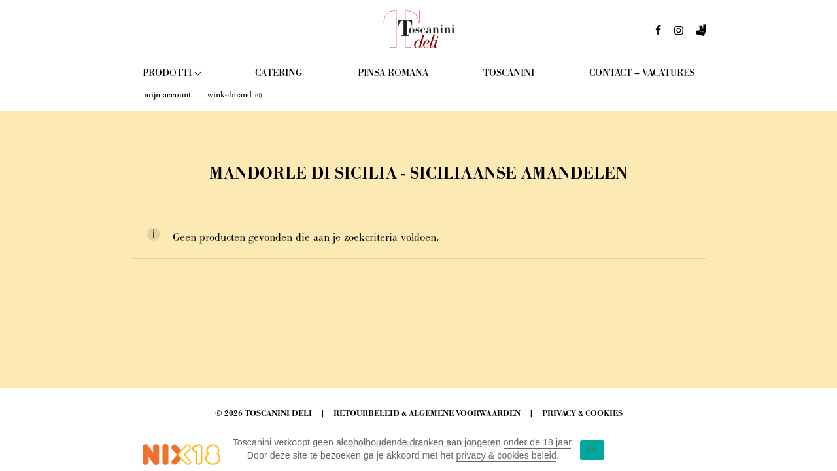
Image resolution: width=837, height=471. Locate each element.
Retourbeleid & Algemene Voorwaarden (427, 413)
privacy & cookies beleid (506, 455)
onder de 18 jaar (537, 442)
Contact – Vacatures (641, 73)
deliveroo (701, 34)
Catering (278, 73)
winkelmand (234, 95)
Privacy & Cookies (582, 413)
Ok (592, 450)
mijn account (167, 95)
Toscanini (508, 73)
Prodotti (167, 73)
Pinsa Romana (393, 73)
